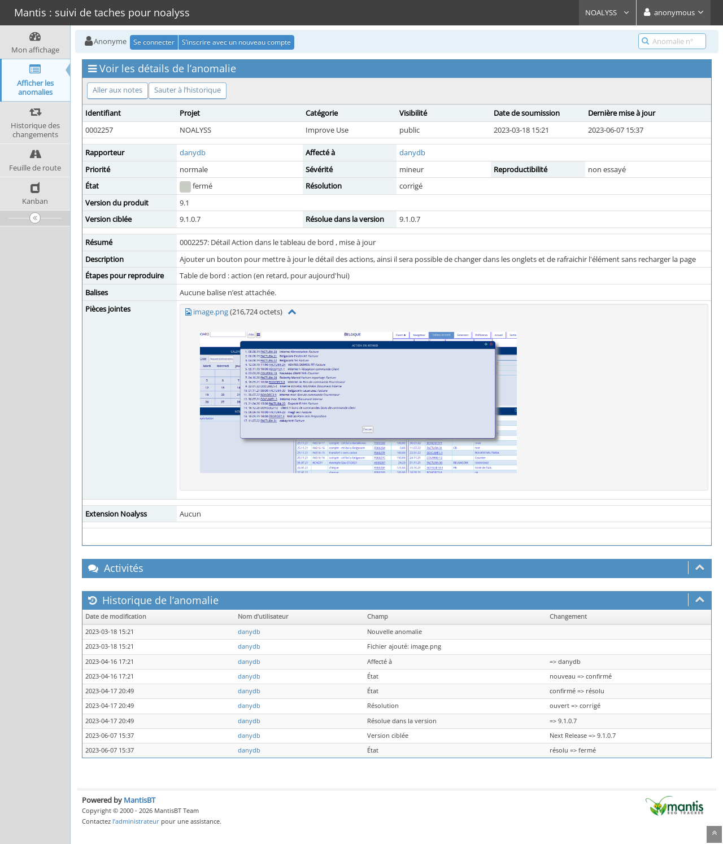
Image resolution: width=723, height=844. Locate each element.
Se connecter (154, 42)
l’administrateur (135, 821)
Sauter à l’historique (187, 90)
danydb (193, 152)
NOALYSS (607, 12)
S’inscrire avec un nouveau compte (236, 42)
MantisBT (139, 800)
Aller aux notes (117, 90)
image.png (210, 312)
